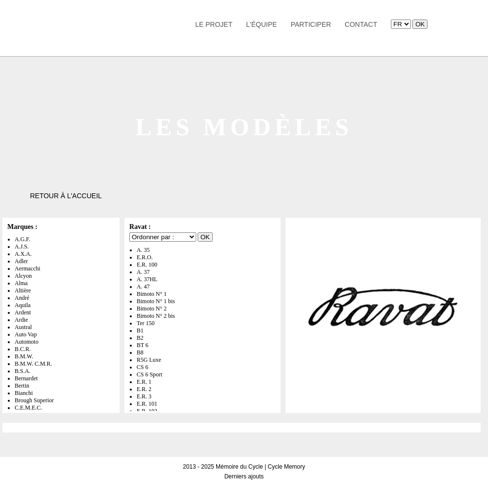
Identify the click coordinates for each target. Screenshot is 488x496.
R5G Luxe (149, 359)
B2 (140, 337)
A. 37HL (147, 279)
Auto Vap (26, 334)
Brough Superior (34, 400)
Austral (23, 327)
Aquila (23, 305)
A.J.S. (22, 246)
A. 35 (143, 250)
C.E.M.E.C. (28, 407)
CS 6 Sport (150, 374)
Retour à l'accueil (66, 196)
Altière (23, 290)
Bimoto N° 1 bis (156, 301)
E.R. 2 (144, 389)
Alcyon (23, 275)
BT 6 (142, 345)
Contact (361, 24)
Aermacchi (28, 268)
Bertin (22, 385)
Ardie (21, 319)
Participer (311, 24)
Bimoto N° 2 (151, 308)
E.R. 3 (144, 396)
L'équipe (261, 24)
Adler (21, 261)
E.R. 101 (147, 403)
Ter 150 (146, 323)
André (22, 297)
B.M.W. (24, 356)
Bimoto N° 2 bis (156, 315)
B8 (140, 352)
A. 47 (143, 286)
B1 (140, 330)
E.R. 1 (144, 381)
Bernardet (26, 378)
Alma (21, 283)
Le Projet (213, 24)
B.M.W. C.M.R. (33, 363)
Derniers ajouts (244, 476)
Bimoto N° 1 (151, 293)
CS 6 (142, 367)
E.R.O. (145, 257)
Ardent (23, 312)
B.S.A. (22, 371)
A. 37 (143, 272)
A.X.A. (23, 253)
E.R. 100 (147, 264)
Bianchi (24, 393)
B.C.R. (23, 349)
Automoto (27, 341)
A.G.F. (22, 239)
